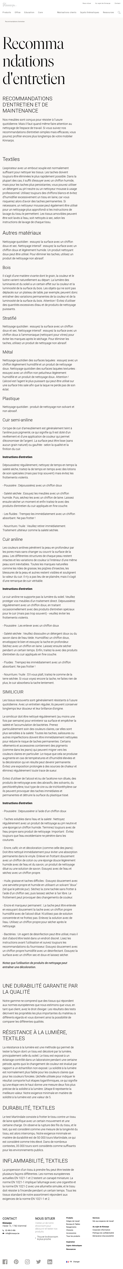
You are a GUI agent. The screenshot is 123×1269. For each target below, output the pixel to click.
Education (29, 12)
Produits (7, 12)
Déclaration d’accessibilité (103, 1236)
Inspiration (70, 1242)
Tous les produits (73, 1236)
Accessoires (71, 1233)
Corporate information (101, 1230)
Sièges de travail (73, 1221)
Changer (76, 1262)
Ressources (108, 12)
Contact (117, 3)
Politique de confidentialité (103, 1233)
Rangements (71, 1227)
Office (17, 12)
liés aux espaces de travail (103, 1221)
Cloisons (69, 1230)
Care (40, 12)
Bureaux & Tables (73, 1224)
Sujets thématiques (89, 12)
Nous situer (87, 3)
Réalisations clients (66, 12)
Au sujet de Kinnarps (103, 3)
